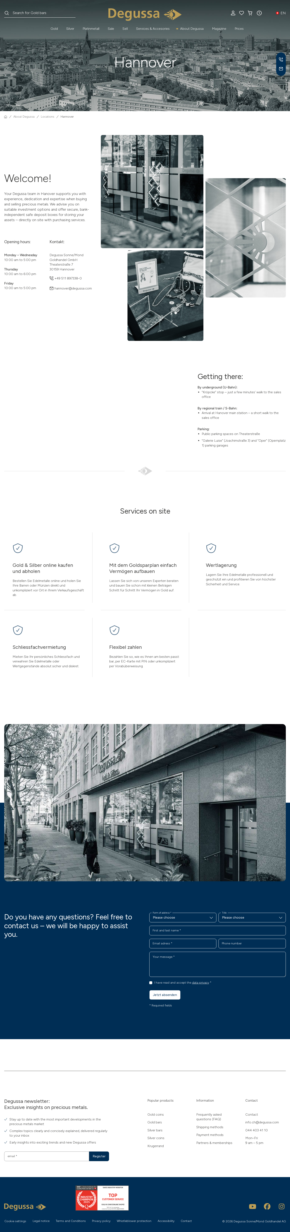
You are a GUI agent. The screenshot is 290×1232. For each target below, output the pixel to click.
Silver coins (155, 1138)
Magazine (219, 29)
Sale (111, 29)
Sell (125, 29)
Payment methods (210, 1135)
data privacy (200, 982)
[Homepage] (5, 116)
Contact (251, 1114)
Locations (47, 116)
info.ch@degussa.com (262, 1122)
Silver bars (155, 1130)
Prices (239, 29)
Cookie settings (15, 1221)
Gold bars (154, 1122)
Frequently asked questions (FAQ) (209, 1117)
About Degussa (192, 29)
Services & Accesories (153, 29)
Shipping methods (209, 1127)
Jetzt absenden (165, 995)
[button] (259, 13)
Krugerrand (155, 1146)
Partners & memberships (214, 1143)
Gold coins (155, 1114)
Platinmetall (91, 29)
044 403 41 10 (256, 1130)
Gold (54, 29)
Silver (70, 29)
